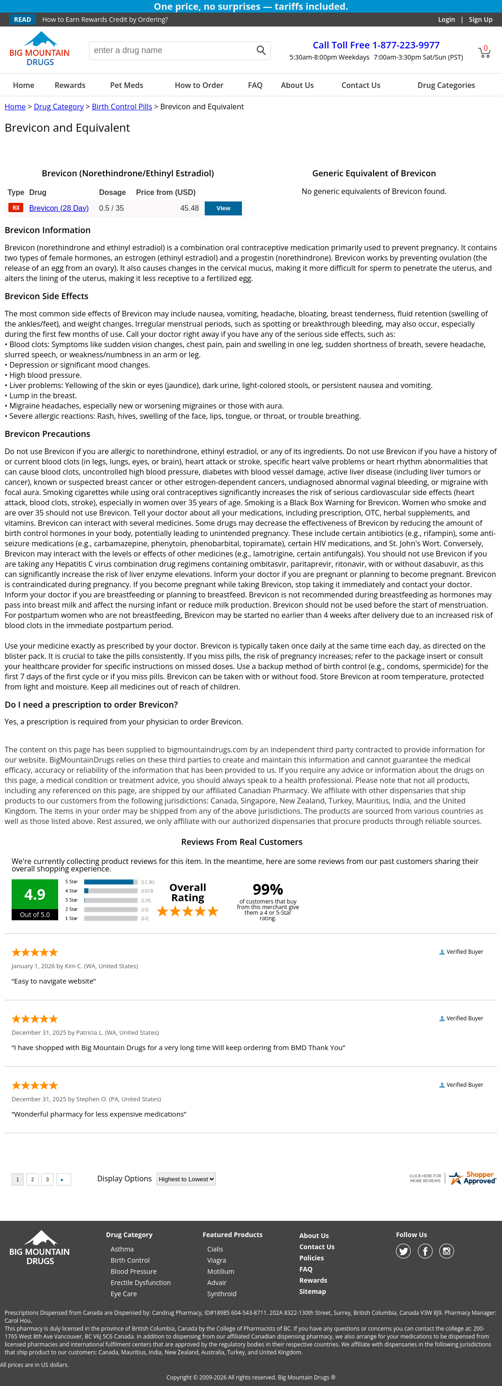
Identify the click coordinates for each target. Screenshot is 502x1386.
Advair (217, 1282)
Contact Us (361, 85)
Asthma (122, 1249)
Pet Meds (126, 85)
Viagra (217, 1260)
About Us (297, 85)
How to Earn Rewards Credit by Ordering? (105, 19)
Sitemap (312, 1291)
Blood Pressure (134, 1271)
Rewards (69, 85)
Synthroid (222, 1293)
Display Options (124, 1178)
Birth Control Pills (122, 106)
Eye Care (124, 1293)
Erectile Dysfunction (141, 1282)
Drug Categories (446, 85)
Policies (311, 1257)
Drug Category (59, 106)
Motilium (220, 1271)
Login (446, 19)
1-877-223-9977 (376, 45)
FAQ (255, 85)
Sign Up (481, 19)
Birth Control (130, 1260)
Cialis (215, 1249)
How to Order (199, 85)
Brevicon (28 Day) (59, 208)
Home (23, 85)
